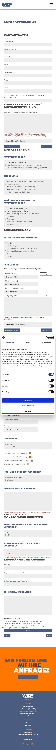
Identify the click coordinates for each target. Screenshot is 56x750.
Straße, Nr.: (28, 59)
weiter (49, 636)
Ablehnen (28, 411)
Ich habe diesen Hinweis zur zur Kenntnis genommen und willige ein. (24, 627)
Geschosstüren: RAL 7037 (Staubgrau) (17, 460)
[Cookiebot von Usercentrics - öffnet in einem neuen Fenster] (45, 337)
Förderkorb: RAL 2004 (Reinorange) (16, 457)
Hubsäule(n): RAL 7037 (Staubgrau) (16, 453)
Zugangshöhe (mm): (21, 420)
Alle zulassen (27, 400)
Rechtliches (28, 729)
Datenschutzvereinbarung (35, 626)
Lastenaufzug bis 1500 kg (28, 711)
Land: (28, 90)
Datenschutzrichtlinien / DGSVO (28, 734)
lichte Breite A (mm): (21, 282)
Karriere (28, 725)
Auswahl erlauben (28, 405)
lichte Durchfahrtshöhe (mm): (21, 290)
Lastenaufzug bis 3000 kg (28, 713)
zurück (7, 636)
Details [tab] (28, 342)
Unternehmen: (28, 43)
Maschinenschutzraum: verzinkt (15, 464)
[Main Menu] (51, 5)
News (28, 723)
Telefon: (28, 82)
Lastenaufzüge (28, 706)
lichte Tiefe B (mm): (21, 275)
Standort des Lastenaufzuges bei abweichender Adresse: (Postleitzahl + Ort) (28, 98)
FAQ (28, 716)
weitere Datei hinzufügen (12, 147)
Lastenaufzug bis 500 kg (28, 709)
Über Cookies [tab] (46, 342)
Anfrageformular (27, 677)
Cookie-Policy (27, 739)
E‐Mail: (28, 67)
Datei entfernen (46, 147)
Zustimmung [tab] (10, 342)
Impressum (28, 732)
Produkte (28, 703)
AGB (28, 737)
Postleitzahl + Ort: (28, 74)
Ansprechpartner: (28, 51)
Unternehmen (28, 720)
